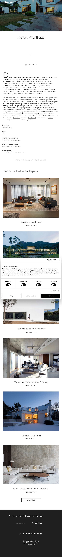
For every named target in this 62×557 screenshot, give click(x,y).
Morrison (16, 118)
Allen (32, 108)
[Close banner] (59, 260)
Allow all (50, 296)
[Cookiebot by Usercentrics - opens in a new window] (48, 260)
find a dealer (25, 160)
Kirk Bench (32, 118)
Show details (53, 291)
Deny (11, 296)
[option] (31, 15)
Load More (31, 500)
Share (18, 160)
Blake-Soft (13, 110)
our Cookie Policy (16, 271)
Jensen (18, 114)
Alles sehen (31, 64)
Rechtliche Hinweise (31, 543)
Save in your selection (38, 160)
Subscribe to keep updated (25, 516)
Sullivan (39, 114)
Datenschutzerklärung (31, 541)
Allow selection (31, 296)
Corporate (31, 544)
